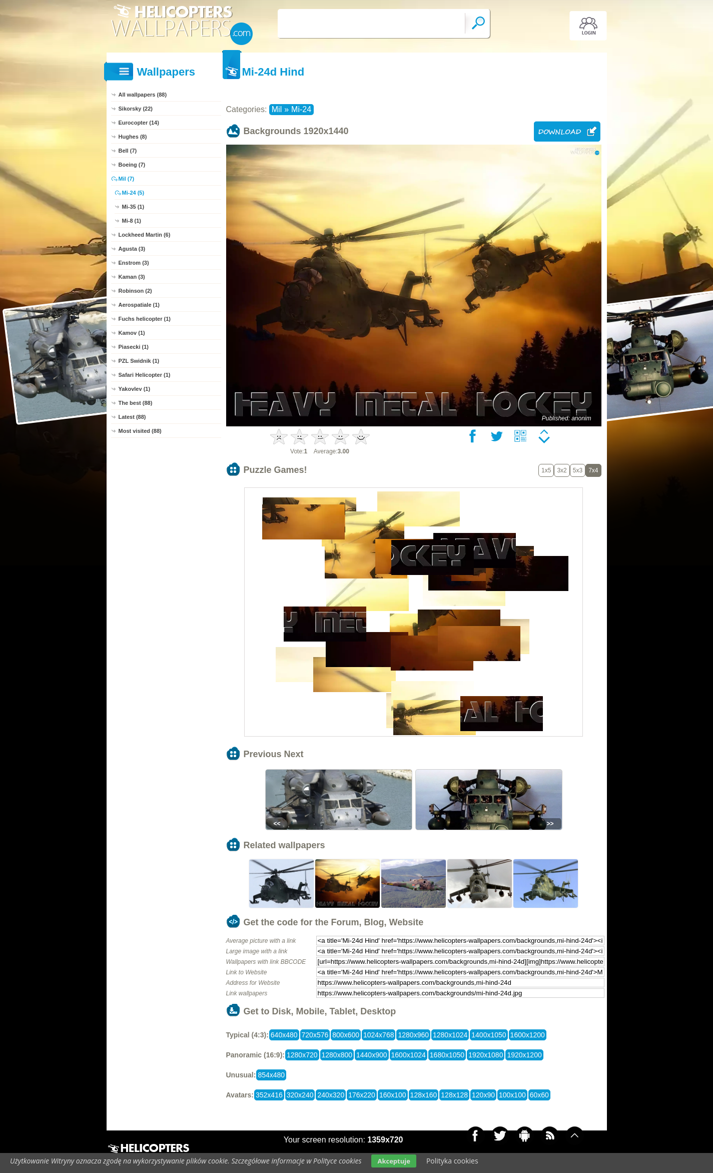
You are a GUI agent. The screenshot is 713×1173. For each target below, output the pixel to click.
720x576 (315, 1035)
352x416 (269, 1095)
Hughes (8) (133, 137)
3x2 (561, 470)
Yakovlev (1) (135, 389)
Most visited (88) (140, 431)
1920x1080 (485, 1055)
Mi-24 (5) (133, 193)
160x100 (392, 1095)
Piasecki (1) (134, 347)
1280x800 (337, 1055)
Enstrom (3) (134, 263)
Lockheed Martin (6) (145, 235)
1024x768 (378, 1035)
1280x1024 (450, 1035)
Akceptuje (393, 1160)
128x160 (423, 1095)
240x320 (330, 1095)
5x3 (577, 470)
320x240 (300, 1095)
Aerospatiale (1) (139, 305)
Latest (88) (132, 417)
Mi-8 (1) (132, 221)
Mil (277, 109)
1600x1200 (527, 1035)
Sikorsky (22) (136, 109)
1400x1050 (488, 1035)
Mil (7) (127, 179)
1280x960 (413, 1035)
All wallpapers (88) (143, 95)
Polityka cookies (452, 1160)
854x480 (271, 1075)
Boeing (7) (132, 165)
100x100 (512, 1095)
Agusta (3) (132, 249)
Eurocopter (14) (139, 123)
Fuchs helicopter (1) (145, 319)
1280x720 (302, 1055)
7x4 (593, 470)
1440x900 (371, 1055)
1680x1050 (447, 1055)
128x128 (454, 1095)
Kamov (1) (132, 333)
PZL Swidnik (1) (139, 361)
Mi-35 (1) (133, 207)
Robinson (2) (135, 291)
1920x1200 (524, 1055)
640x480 (284, 1035)
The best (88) (136, 403)
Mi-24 (301, 109)
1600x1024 (408, 1055)
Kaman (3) (132, 277)
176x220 (361, 1095)
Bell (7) (128, 151)
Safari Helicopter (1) (145, 375)
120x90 (483, 1095)
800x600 (345, 1035)
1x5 (546, 470)
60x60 (539, 1095)
